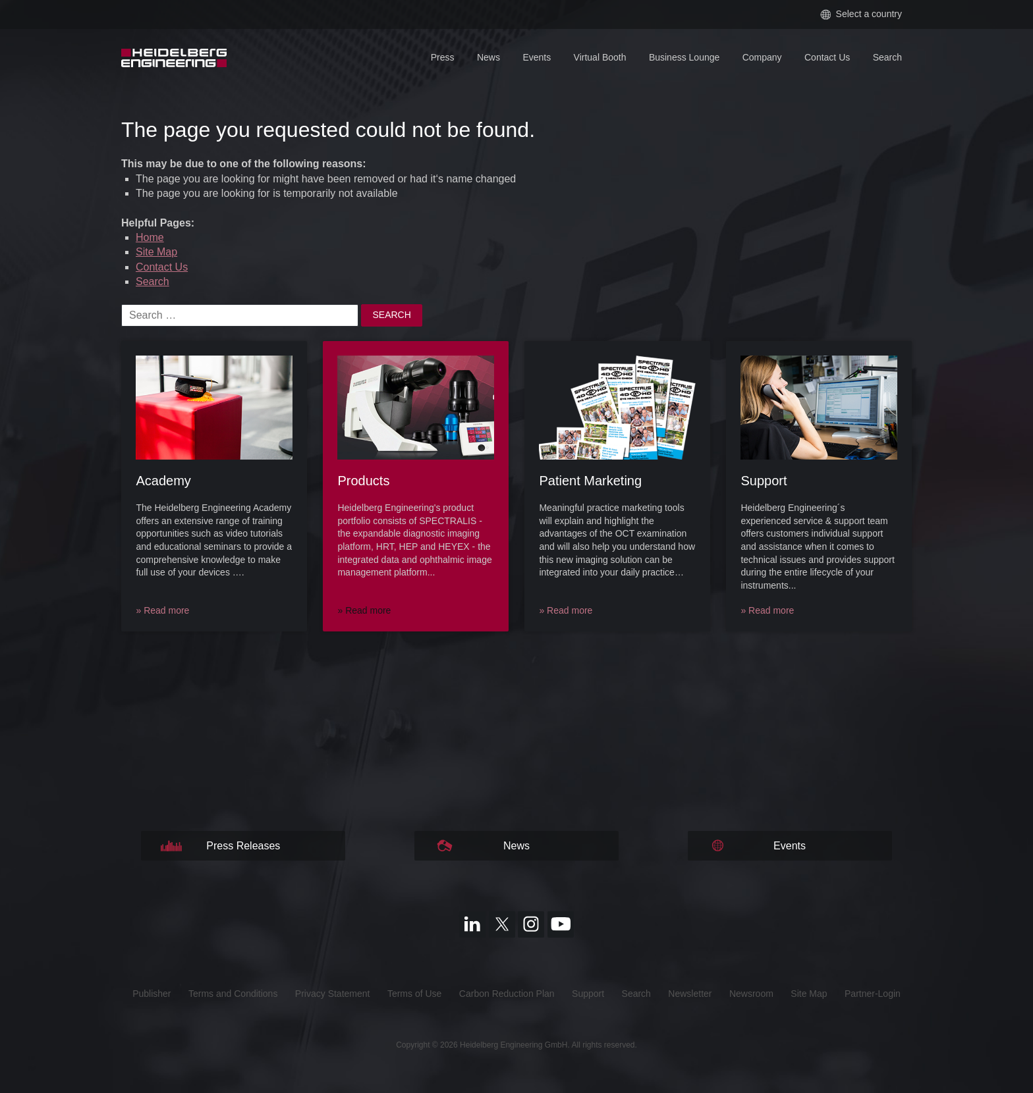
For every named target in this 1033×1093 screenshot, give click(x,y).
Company (762, 57)
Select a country (861, 14)
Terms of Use (414, 993)
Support (588, 993)
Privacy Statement (332, 993)
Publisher (151, 993)
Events (536, 57)
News (488, 57)
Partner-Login (873, 993)
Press (443, 57)
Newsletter (690, 993)
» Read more (162, 610)
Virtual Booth (600, 57)
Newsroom (751, 993)
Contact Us (827, 57)
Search (887, 57)
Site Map (156, 251)
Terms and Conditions (232, 993)
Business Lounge (684, 57)
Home (150, 237)
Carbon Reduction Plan (507, 993)
